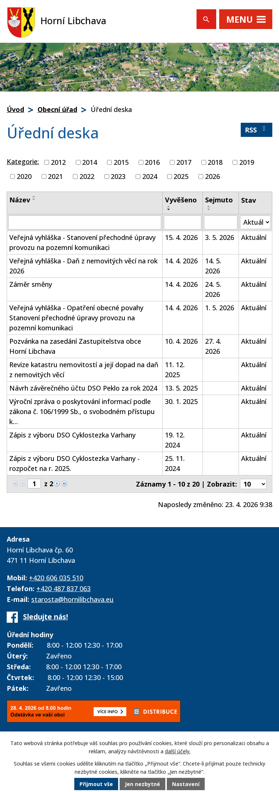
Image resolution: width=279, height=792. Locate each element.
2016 (152, 162)
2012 (58, 162)
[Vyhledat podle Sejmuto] (220, 222)
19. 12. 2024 (175, 439)
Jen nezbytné (142, 784)
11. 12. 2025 (175, 369)
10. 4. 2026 (181, 341)
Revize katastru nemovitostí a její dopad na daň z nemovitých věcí (83, 369)
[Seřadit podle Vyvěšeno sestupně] (169, 209)
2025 (180, 176)
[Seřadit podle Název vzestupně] (34, 196)
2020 (24, 176)
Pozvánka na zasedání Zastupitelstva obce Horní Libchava (75, 346)
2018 (215, 162)
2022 (87, 176)
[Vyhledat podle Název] (84, 222)
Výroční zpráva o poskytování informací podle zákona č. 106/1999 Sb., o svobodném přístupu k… (82, 411)
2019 (246, 162)
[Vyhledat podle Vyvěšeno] (182, 222)
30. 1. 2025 (181, 401)
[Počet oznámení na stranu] (253, 484)
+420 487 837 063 (63, 588)
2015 (121, 162)
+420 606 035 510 (56, 577)
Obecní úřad (57, 109)
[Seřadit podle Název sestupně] (34, 199)
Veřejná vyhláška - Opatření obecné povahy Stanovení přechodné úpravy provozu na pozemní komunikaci (76, 317)
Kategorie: (23, 161)
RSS (257, 129)
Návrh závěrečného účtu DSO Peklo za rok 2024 (83, 388)
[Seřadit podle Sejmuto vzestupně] (209, 206)
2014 (89, 162)
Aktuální (253, 237)
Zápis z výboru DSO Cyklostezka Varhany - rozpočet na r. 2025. (74, 463)
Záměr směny (30, 284)
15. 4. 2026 (181, 237)
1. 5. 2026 (219, 307)
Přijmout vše (96, 784)
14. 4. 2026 (181, 260)
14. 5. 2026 (213, 265)
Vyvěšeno (181, 199)
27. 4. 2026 (213, 346)
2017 (183, 162)
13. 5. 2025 (181, 388)
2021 (55, 176)
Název (19, 199)
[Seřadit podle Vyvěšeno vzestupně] (169, 206)
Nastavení (185, 784)
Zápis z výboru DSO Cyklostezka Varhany (72, 434)
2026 (212, 176)
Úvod (15, 109)
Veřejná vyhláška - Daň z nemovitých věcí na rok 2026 (83, 265)
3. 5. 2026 (219, 237)
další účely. (178, 752)
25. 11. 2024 (175, 463)
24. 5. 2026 (213, 289)
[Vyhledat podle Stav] (255, 222)
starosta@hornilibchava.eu (72, 599)
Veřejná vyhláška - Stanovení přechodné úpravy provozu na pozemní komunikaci (82, 242)
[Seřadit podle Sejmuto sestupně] (209, 209)
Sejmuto (219, 199)
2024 (149, 176)
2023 (118, 176)
